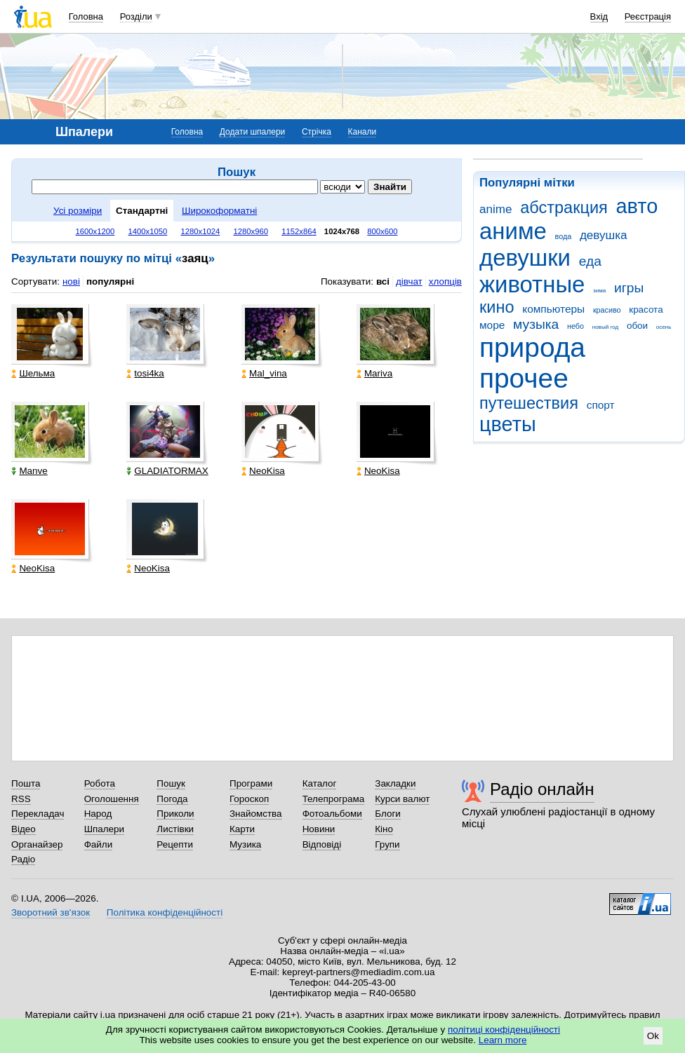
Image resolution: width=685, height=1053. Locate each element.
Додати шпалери (252, 132)
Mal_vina (264, 373)
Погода (172, 799)
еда (590, 261)
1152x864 (299, 231)
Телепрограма (333, 799)
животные (532, 284)
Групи (387, 844)
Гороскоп (249, 799)
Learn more (503, 1040)
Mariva (374, 373)
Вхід (599, 16)
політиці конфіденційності (504, 1029)
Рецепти (175, 844)
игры (629, 287)
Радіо (23, 859)
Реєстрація (648, 16)
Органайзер (36, 844)
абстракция (564, 207)
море (492, 325)
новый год (605, 327)
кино (496, 307)
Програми (251, 783)
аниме (513, 231)
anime (495, 209)
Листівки (175, 829)
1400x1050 (147, 231)
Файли (98, 844)
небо (575, 326)
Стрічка (316, 132)
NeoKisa (263, 471)
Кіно (384, 829)
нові (71, 281)
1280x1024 (200, 231)
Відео (23, 829)
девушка (603, 235)
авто (637, 206)
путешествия (528, 403)
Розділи (136, 16)
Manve (29, 471)
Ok (653, 1036)
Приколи (175, 813)
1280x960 (250, 231)
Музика (245, 844)
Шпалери (104, 829)
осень (664, 327)
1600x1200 (95, 231)
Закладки (395, 783)
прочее (523, 378)
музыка (536, 324)
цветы (507, 424)
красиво (607, 310)
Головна (86, 16)
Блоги (388, 813)
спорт (601, 405)
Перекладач (37, 813)
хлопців (445, 281)
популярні (110, 281)
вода (563, 236)
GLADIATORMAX (167, 471)
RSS (21, 799)
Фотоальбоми (332, 813)
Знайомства (256, 813)
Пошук (171, 783)
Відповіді (322, 844)
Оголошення (111, 799)
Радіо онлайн (542, 789)
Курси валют (402, 799)
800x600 (382, 231)
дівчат (409, 281)
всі (383, 281)
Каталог (319, 783)
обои (637, 325)
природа (532, 347)
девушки (525, 258)
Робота (99, 783)
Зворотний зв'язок (50, 912)
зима (599, 290)
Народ (98, 813)
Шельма (33, 373)
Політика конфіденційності (164, 912)
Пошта (25, 783)
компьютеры (553, 309)
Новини (318, 829)
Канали (362, 132)
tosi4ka (145, 373)
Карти (242, 829)
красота (646, 309)
